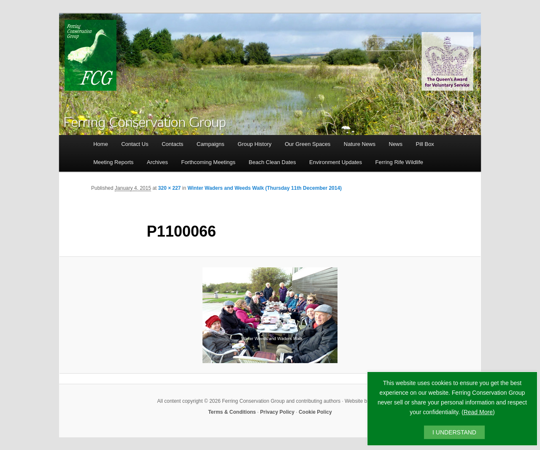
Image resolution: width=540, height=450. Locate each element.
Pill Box (425, 144)
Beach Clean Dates (272, 162)
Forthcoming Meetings (208, 162)
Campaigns (210, 144)
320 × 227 (169, 188)
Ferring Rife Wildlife (399, 162)
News (396, 144)
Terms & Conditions (232, 412)
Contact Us (134, 144)
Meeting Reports (113, 162)
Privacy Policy (277, 412)
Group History (254, 144)
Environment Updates (335, 162)
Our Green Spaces (307, 144)
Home (100, 144)
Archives (157, 162)
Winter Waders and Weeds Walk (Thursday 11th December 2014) (265, 188)
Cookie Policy (315, 412)
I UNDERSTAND (454, 432)
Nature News (359, 144)
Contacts (172, 144)
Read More (478, 412)
